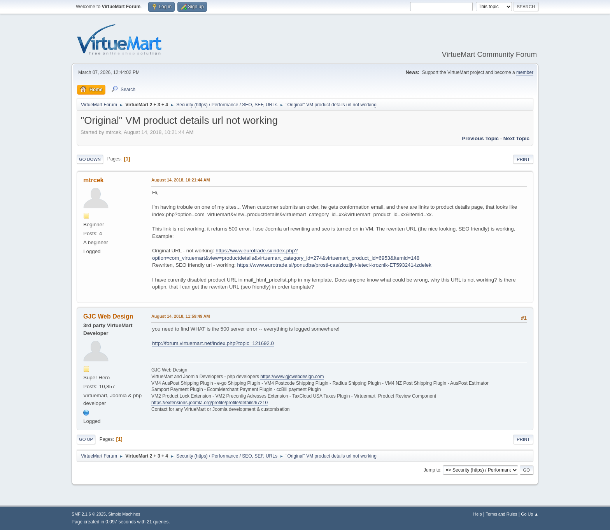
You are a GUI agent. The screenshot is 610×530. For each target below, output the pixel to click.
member (524, 72)
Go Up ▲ (529, 514)
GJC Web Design (108, 316)
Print (523, 159)
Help (477, 514)
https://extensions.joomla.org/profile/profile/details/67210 (209, 402)
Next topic (516, 138)
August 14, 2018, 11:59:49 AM (180, 316)
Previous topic (480, 138)
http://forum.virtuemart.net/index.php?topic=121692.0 (213, 343)
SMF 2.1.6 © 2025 (89, 514)
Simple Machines (124, 514)
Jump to (432, 470)
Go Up (86, 439)
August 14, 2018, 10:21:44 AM (180, 180)
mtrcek (93, 180)
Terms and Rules (501, 514)
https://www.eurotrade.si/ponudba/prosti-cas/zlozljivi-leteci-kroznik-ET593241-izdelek (334, 265)
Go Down (90, 159)
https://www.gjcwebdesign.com (292, 376)
